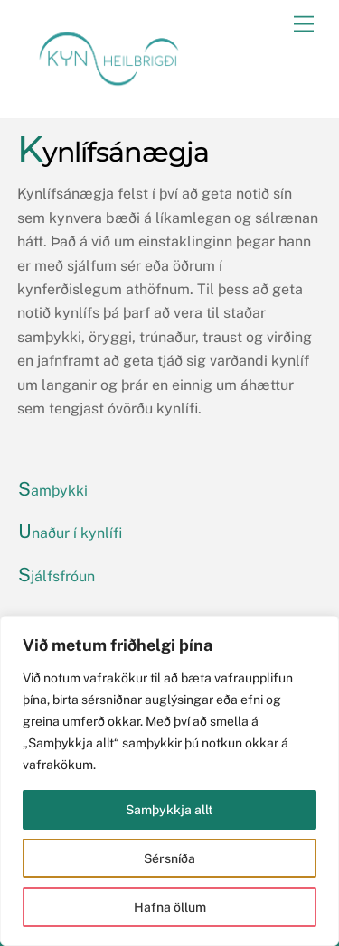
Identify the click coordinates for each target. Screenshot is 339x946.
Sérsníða (169, 858)
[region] (169, 781)
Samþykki (53, 490)
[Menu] (304, 24)
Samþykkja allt (169, 809)
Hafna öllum (170, 907)
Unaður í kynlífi (70, 533)
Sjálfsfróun (56, 576)
